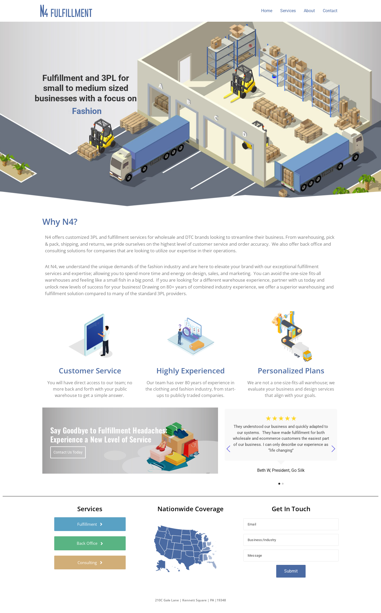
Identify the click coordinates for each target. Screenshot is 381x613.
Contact (330, 10)
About (309, 10)
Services (288, 10)
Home (266, 10)
